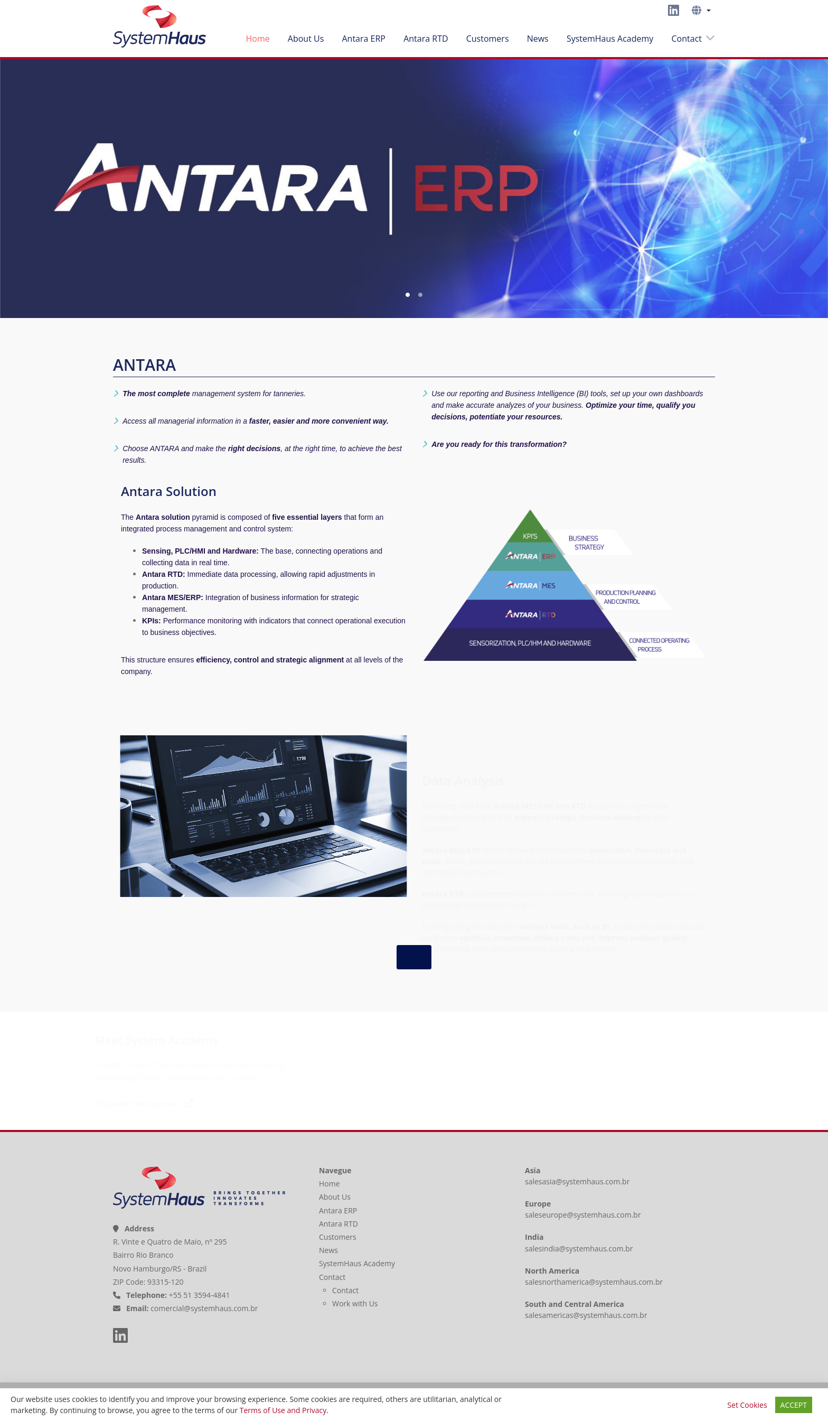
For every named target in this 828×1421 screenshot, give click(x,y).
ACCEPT (793, 1405)
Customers (487, 38)
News (538, 38)
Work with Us (355, 1303)
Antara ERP (363, 38)
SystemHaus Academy (610, 38)
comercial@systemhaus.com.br (204, 1308)
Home (257, 38)
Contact (687, 38)
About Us (306, 38)
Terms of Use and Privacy (283, 1410)
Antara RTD (425, 38)
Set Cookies (747, 1405)
